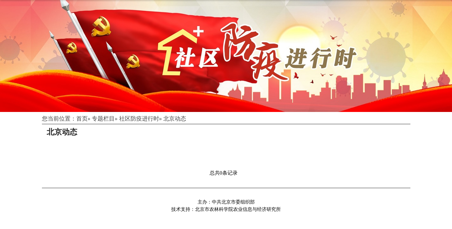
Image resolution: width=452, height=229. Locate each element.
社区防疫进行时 (139, 118)
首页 (82, 118)
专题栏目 (103, 118)
